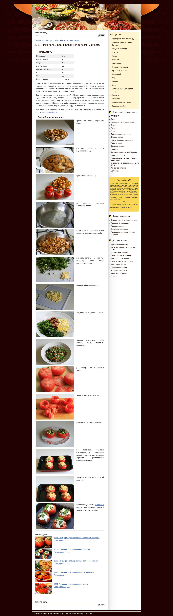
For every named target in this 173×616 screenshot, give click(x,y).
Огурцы (115, 52)
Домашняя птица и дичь (121, 134)
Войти (124, 2)
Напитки (114, 149)
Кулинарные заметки (119, 252)
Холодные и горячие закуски (122, 122)
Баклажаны (117, 63)
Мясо (113, 131)
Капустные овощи (119, 49)
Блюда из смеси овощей (122, 102)
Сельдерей (116, 74)
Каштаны (116, 99)
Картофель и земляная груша (124, 39)
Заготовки (115, 171)
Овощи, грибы (116, 35)
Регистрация (135, 2)
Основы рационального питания (124, 220)
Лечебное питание (118, 168)
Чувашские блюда (118, 264)
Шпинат (115, 81)
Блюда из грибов (119, 106)
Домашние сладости (119, 244)
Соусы (113, 119)
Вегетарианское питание (121, 255)
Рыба (113, 128)
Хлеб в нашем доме (119, 273)
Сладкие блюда (117, 146)
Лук (113, 78)
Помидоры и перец (120, 67)
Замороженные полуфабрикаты (124, 152)
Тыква (114, 56)
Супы (113, 125)
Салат (114, 85)
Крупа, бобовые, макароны (122, 140)
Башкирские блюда (119, 267)
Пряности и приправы (120, 223)
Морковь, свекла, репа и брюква (122, 43)
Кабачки (115, 60)
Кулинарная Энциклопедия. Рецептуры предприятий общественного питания (64, 613)
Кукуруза (115, 95)
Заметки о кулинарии (119, 229)
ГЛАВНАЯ (115, 116)
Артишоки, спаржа (119, 71)
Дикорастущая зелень (120, 258)
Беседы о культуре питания (122, 261)
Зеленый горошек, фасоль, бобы (123, 90)
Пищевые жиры (117, 226)
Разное (114, 276)
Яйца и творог (117, 143)
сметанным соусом (49, 112)
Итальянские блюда (119, 270)
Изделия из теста (118, 155)
